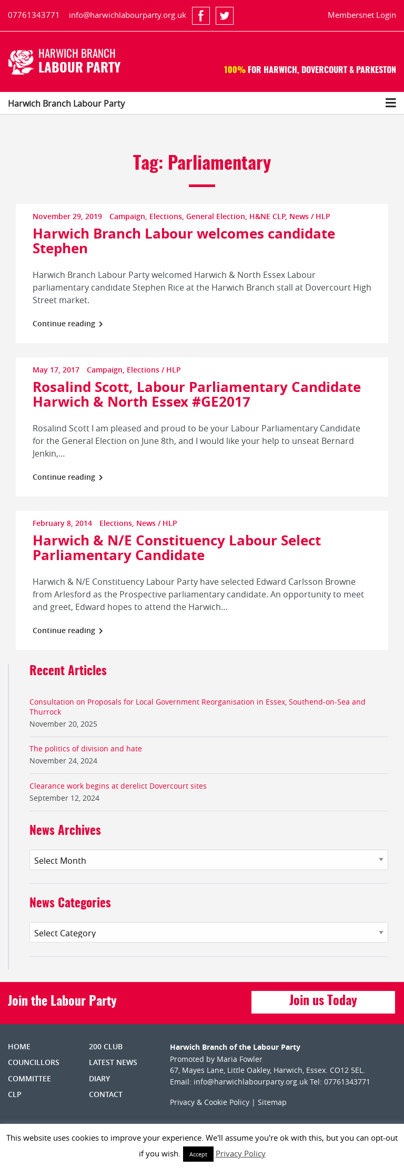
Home (19, 1046)
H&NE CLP (267, 216)
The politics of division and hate (85, 748)
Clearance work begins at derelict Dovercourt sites (118, 786)
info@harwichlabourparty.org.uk (127, 14)
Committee (29, 1078)
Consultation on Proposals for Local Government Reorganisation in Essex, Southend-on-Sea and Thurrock (197, 707)
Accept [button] (198, 1154)
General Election (215, 216)
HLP (323, 216)
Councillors (33, 1062)
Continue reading (68, 323)
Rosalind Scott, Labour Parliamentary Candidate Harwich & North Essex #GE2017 (197, 394)
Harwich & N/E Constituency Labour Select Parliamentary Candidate (177, 547)
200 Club (106, 1046)
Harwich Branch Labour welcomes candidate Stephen (184, 240)
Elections (165, 216)
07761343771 (34, 14)
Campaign (127, 216)
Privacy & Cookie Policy (209, 1102)
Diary (99, 1078)
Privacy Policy (241, 1153)
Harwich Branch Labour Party (66, 103)
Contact (106, 1094)
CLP (15, 1094)
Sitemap (272, 1102)
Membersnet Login (362, 14)
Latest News (113, 1062)
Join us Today (323, 1001)
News (299, 216)
